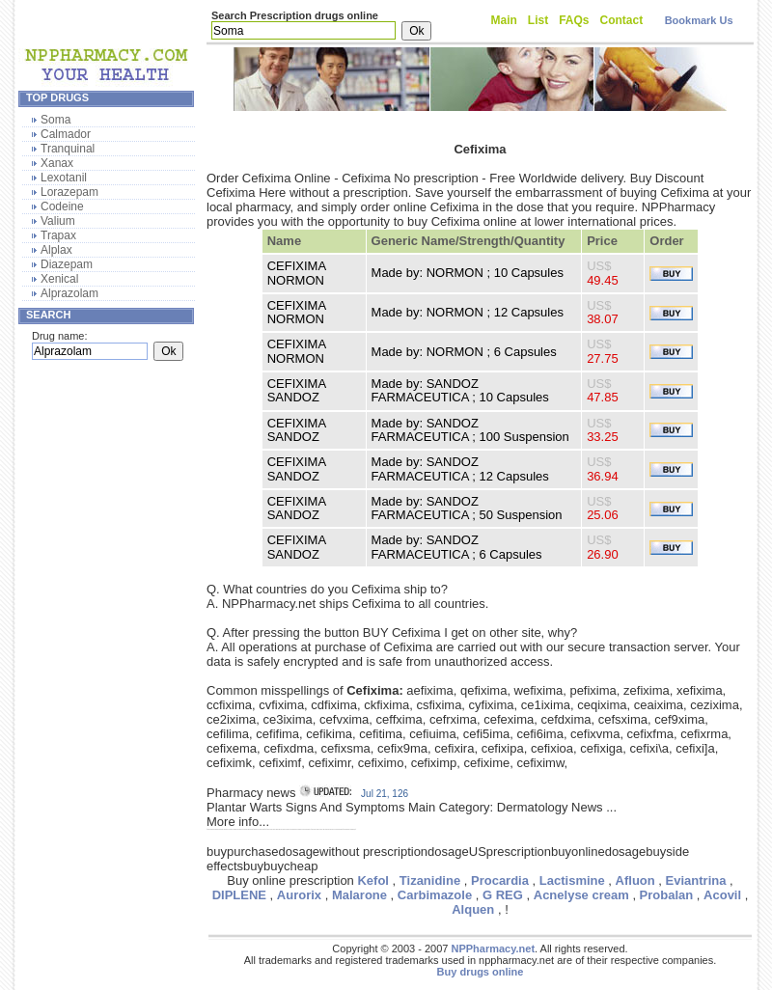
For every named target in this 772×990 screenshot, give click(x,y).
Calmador (66, 134)
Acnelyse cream (581, 895)
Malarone (359, 895)
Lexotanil (64, 177)
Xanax (57, 163)
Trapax (58, 235)
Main (504, 20)
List (538, 20)
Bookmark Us (699, 20)
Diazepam (67, 264)
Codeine (62, 206)
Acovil (722, 895)
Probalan (667, 895)
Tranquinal (68, 148)
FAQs (574, 20)
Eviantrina (696, 880)
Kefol (373, 880)
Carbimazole (435, 895)
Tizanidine (430, 880)
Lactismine (572, 880)
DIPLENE (239, 895)
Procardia (500, 880)
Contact (622, 20)
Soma (55, 119)
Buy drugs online (480, 971)
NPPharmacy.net (493, 948)
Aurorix (299, 895)
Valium (58, 221)
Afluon (635, 880)
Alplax (56, 250)
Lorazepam (69, 192)
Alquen (473, 909)
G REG (502, 895)
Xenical (59, 279)
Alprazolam (69, 293)
